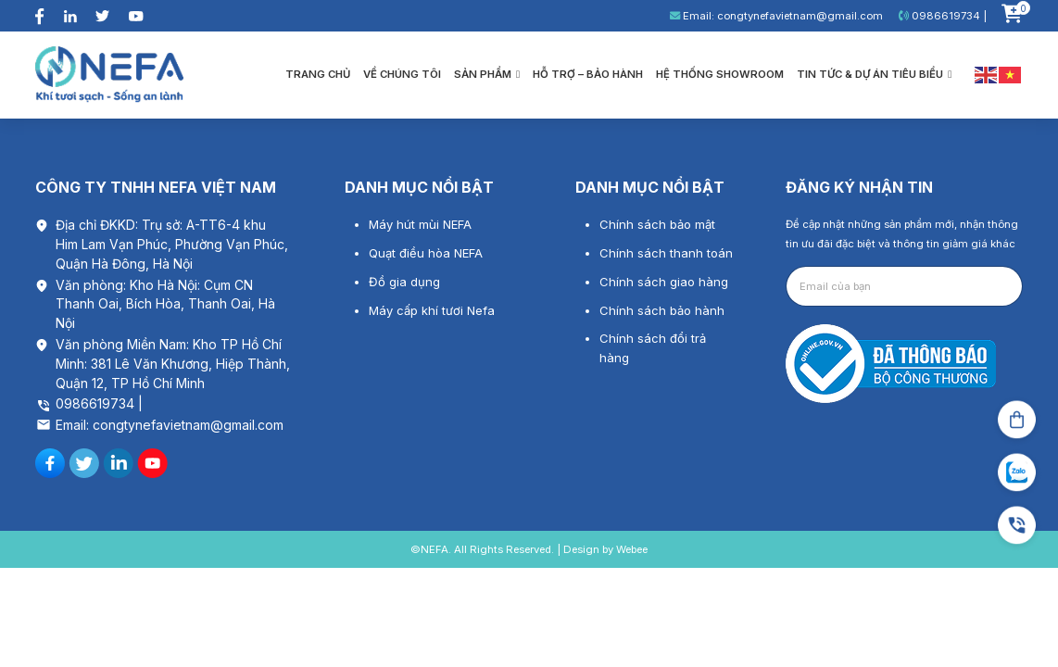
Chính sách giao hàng (663, 281)
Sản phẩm (487, 74)
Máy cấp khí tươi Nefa (432, 310)
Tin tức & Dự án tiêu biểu (874, 74)
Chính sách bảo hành (661, 310)
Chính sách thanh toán (666, 252)
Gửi (991, 286)
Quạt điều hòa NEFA (426, 252)
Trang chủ (317, 74)
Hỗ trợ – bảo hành (588, 74)
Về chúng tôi (402, 74)
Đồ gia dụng (404, 281)
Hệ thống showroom (720, 74)
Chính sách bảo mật (657, 224)
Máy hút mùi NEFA (420, 224)
